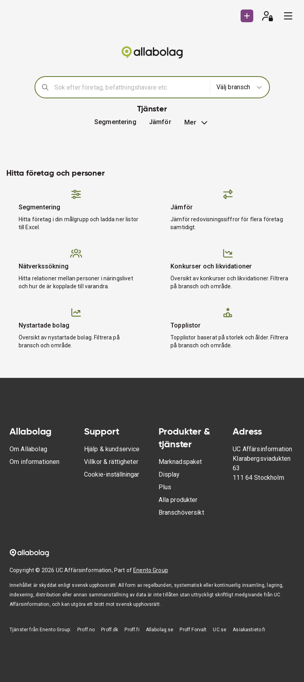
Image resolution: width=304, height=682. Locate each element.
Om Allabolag (28, 449)
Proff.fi (131, 629)
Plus (165, 487)
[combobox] (129, 87)
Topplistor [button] (185, 325)
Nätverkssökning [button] (44, 266)
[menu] (288, 15)
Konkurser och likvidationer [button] (211, 266)
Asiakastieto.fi (249, 629)
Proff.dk (109, 629)
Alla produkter (178, 500)
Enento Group (150, 570)
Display (169, 474)
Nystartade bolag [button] (44, 325)
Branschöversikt (181, 512)
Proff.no (86, 629)
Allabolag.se (160, 629)
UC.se (219, 629)
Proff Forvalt (193, 629)
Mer (196, 122)
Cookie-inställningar (111, 474)
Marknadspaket (180, 462)
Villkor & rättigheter (111, 462)
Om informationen (34, 462)
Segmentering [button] (115, 122)
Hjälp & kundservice (112, 449)
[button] (160, 122)
